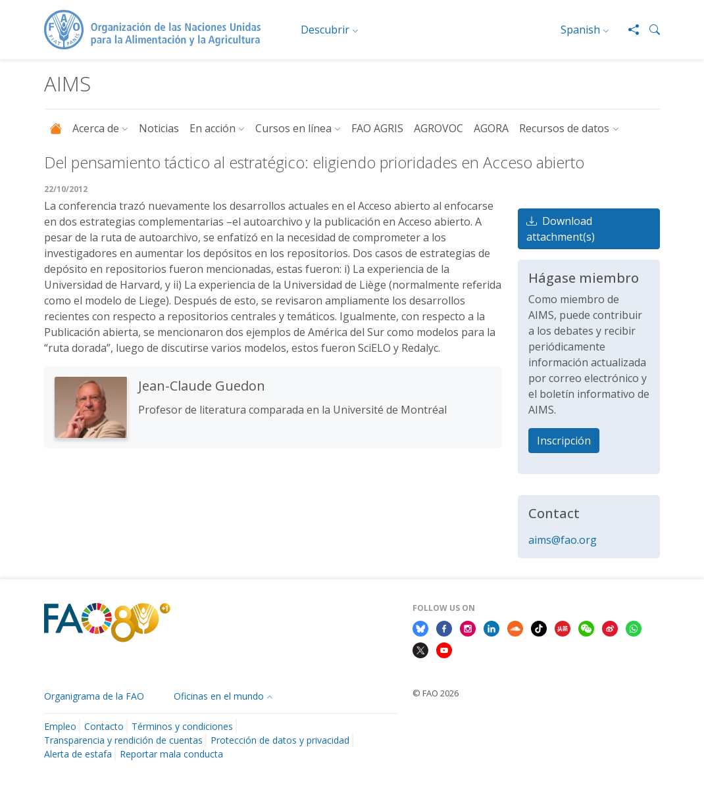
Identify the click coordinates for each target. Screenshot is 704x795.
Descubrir (325, 29)
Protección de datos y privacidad (280, 740)
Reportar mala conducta (171, 754)
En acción (212, 128)
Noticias (159, 128)
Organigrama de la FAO (94, 696)
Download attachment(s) (560, 229)
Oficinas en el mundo (219, 696)
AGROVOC (438, 128)
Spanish (580, 29)
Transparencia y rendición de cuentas (123, 740)
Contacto (104, 726)
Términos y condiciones (182, 726)
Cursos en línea (293, 128)
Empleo (60, 726)
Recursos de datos (564, 128)
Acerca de (95, 128)
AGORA (491, 128)
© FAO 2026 (436, 693)
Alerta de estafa (78, 754)
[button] (649, 29)
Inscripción (564, 440)
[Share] (628, 29)
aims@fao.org (562, 540)
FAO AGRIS (377, 128)
